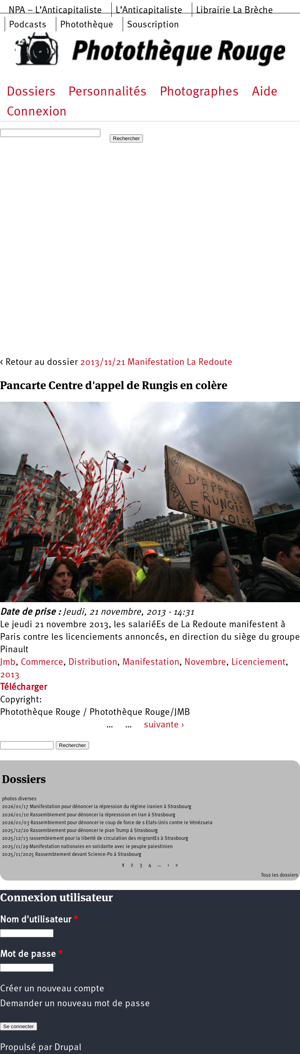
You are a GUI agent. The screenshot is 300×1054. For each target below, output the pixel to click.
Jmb (8, 662)
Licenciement (258, 662)
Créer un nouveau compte (52, 989)
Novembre (205, 662)
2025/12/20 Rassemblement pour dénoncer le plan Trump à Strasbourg (80, 830)
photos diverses (19, 798)
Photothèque (86, 25)
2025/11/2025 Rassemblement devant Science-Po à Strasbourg (71, 854)
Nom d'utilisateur (39, 920)
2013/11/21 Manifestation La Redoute (156, 362)
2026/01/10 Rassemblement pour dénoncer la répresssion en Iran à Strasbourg (88, 815)
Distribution (92, 662)
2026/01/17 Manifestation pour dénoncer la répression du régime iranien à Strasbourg (96, 806)
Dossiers (31, 92)
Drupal (67, 1047)
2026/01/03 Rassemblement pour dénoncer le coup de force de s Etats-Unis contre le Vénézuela (107, 822)
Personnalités (107, 92)
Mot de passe (31, 954)
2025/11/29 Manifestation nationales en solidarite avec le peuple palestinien (87, 846)
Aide (265, 92)
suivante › (164, 725)
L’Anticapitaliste (149, 10)
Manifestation (150, 662)
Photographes (199, 92)
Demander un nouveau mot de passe (75, 1004)
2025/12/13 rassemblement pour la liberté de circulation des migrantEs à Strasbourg (95, 838)
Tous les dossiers (279, 875)
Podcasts (27, 25)
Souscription (153, 25)
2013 (10, 675)
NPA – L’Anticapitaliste (55, 10)
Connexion (37, 112)
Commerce (42, 662)
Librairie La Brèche (234, 10)
